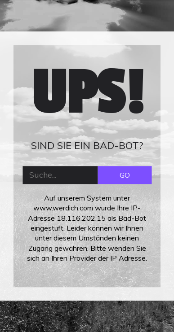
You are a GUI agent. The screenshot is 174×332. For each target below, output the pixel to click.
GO (125, 174)
